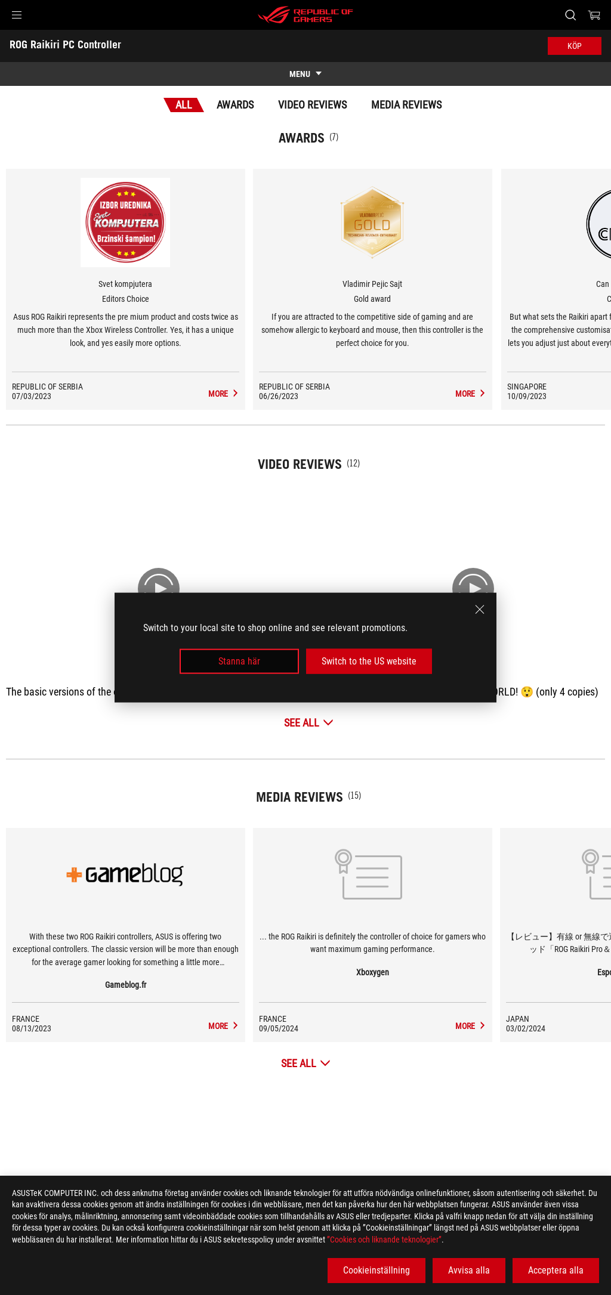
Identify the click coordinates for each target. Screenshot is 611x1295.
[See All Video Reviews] (309, 722)
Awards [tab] (235, 104)
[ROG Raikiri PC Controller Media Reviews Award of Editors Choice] (290, 394)
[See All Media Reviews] (306, 1063)
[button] (17, 15)
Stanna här (239, 661)
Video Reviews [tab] (312, 104)
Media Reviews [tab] (406, 104)
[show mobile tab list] (305, 74)
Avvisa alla (469, 1270)
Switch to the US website (369, 661)
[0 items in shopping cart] (594, 15)
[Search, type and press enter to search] (570, 15)
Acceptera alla (556, 1270)
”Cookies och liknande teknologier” (384, 1239)
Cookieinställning (376, 1270)
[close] (480, 609)
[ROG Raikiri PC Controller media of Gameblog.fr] (290, 1026)
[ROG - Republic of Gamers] (305, 15)
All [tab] (183, 104)
